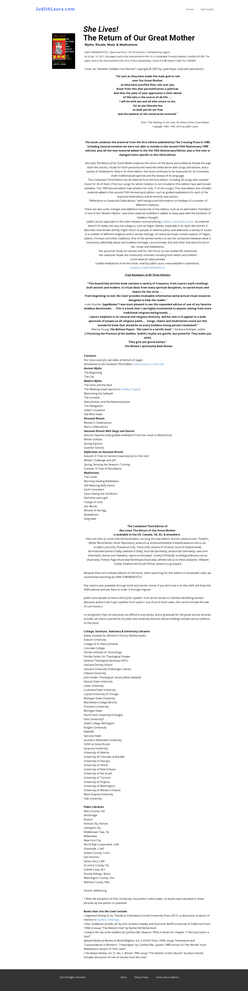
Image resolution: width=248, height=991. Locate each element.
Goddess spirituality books (177, 221)
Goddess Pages (130, 389)
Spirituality (207, 9)
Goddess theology (108, 919)
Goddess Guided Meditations (147, 267)
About (123, 977)
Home (189, 9)
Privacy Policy (141, 977)
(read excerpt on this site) (148, 364)
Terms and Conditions (167, 977)
